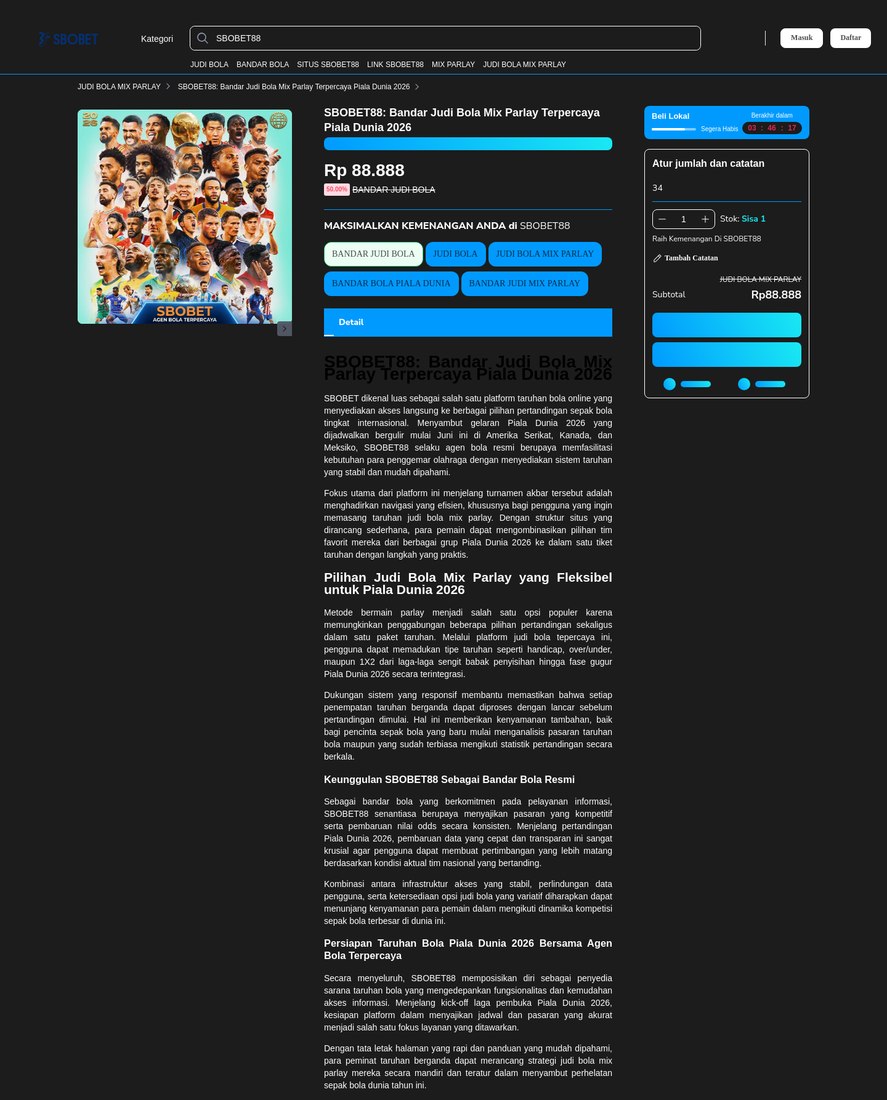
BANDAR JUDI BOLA (373, 254)
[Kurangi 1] (662, 219)
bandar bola (388, 801)
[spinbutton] (684, 219)
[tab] (351, 322)
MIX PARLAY (453, 64)
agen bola (466, 447)
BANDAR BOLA (263, 64)
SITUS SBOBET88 (328, 64)
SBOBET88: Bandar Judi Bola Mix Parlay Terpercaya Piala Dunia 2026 (301, 86)
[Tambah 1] (705, 219)
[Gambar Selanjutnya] (284, 328)
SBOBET (341, 398)
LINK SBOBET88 (395, 64)
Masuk (801, 37)
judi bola (532, 637)
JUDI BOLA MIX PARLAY (524, 64)
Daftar (850, 38)
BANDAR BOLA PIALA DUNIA (391, 283)
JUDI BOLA (209, 64)
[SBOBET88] (455, 38)
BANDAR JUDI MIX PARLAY (525, 283)
